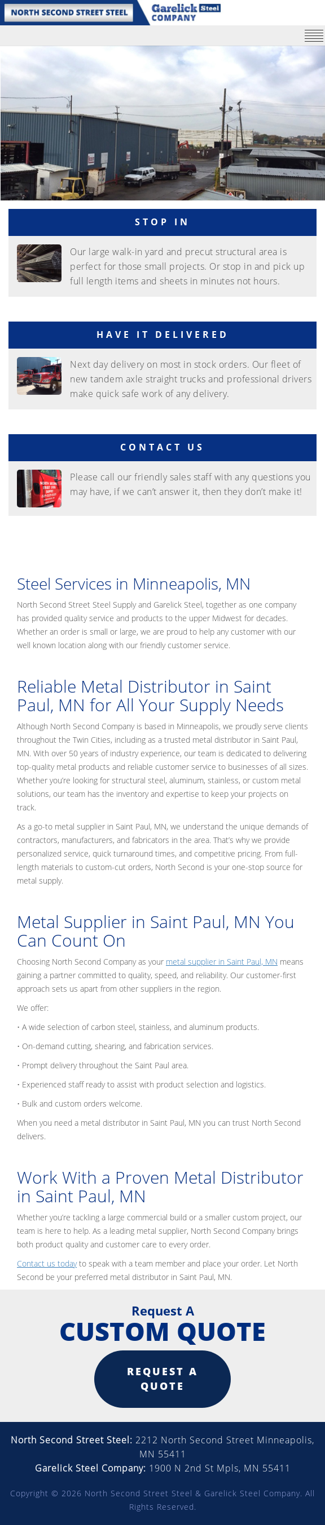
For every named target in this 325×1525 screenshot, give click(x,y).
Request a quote (162, 1379)
